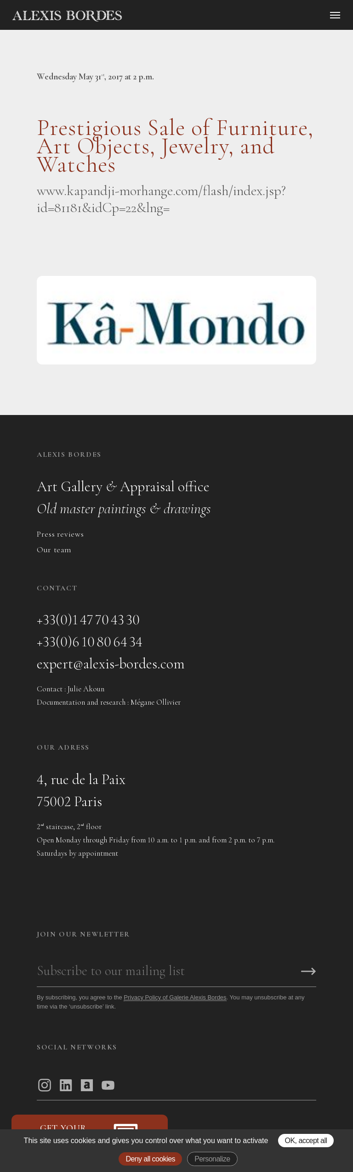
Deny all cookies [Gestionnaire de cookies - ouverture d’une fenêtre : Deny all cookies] (150, 1159)
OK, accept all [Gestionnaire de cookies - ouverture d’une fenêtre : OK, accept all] (306, 1140)
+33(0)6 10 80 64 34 (89, 641)
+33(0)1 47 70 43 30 (88, 619)
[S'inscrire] (308, 972)
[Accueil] (145, 16)
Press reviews (60, 534)
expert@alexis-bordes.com (111, 664)
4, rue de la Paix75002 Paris (81, 790)
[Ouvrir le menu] (335, 15)
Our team (54, 549)
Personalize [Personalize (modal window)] (212, 1159)
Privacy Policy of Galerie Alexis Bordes (175, 997)
